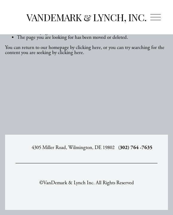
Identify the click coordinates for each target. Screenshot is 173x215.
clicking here (88, 47)
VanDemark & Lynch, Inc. (87, 17)
